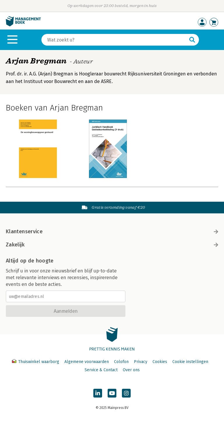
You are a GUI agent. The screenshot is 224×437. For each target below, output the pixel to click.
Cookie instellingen (190, 361)
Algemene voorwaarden (86, 361)
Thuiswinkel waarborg (36, 361)
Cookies (160, 361)
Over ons (131, 369)
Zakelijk (112, 244)
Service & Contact (101, 369)
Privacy (140, 361)
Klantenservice (112, 231)
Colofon (121, 361)
